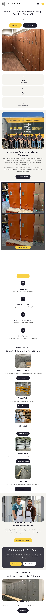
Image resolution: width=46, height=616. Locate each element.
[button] (38, 4)
